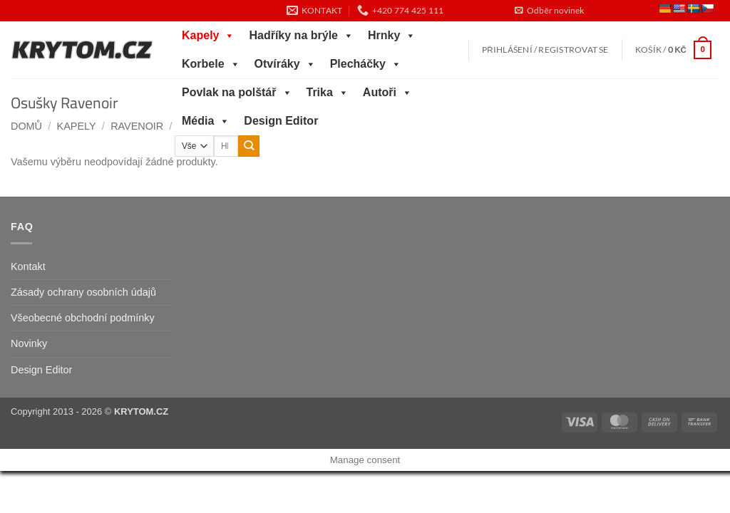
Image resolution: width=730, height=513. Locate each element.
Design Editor (281, 121)
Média (206, 121)
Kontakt (28, 266)
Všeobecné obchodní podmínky (83, 317)
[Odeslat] (249, 146)
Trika (328, 92)
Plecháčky (365, 64)
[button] (549, 11)
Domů (26, 126)
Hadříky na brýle (301, 35)
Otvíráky (285, 64)
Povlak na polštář (237, 92)
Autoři (387, 92)
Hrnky (392, 35)
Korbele (211, 64)
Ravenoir (136, 126)
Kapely (208, 35)
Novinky (29, 343)
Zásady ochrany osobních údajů (83, 292)
